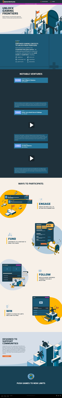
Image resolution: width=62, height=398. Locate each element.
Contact (5, 396)
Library (52, 1)
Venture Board (44, 1)
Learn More (7, 356)
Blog (8, 396)
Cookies (11, 395)
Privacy (8, 395)
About (2, 396)
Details (36, 3)
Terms (2, 395)
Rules (5, 395)
